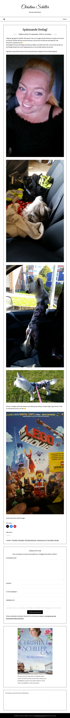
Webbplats (10, 600)
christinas (48, 34)
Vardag (56, 540)
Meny (65, 19)
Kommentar (11, 558)
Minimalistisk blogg (40, 715)
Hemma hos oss (42, 540)
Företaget (21, 540)
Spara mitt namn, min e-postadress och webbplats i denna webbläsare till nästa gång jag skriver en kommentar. (35, 607)
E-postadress (11, 591)
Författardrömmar (30, 540)
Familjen (14, 540)
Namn (9, 583)
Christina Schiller (35, 7)
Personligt (50, 540)
